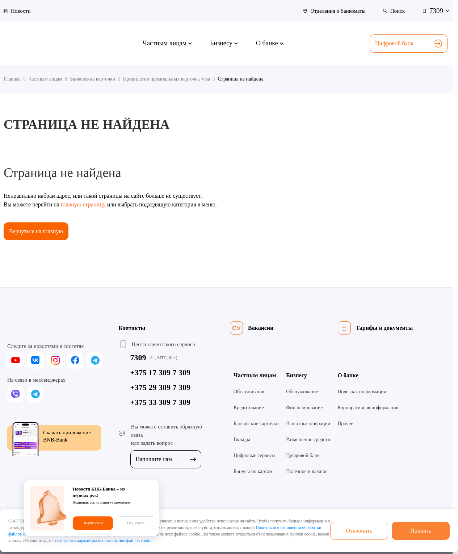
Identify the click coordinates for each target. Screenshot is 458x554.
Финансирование (304, 408)
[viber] (15, 394)
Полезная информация (361, 392)
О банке (347, 376)
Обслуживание (249, 392)
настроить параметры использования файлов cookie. (105, 540)
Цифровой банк (408, 44)
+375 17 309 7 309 (160, 372)
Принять (420, 531)
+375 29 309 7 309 (160, 387)
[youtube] (15, 360)
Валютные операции (308, 424)
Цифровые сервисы (255, 456)
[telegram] (95, 360)
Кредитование (249, 408)
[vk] (35, 360)
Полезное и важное (306, 472)
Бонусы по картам (253, 472)
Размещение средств (308, 440)
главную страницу (83, 204)
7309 (138, 357)
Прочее (345, 424)
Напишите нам (166, 459)
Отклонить (359, 531)
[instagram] (55, 360)
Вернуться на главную (36, 231)
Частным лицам (255, 376)
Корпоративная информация (367, 408)
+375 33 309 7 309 (160, 402)
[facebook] (75, 360)
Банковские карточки (256, 424)
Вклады (242, 440)
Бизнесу (296, 376)
